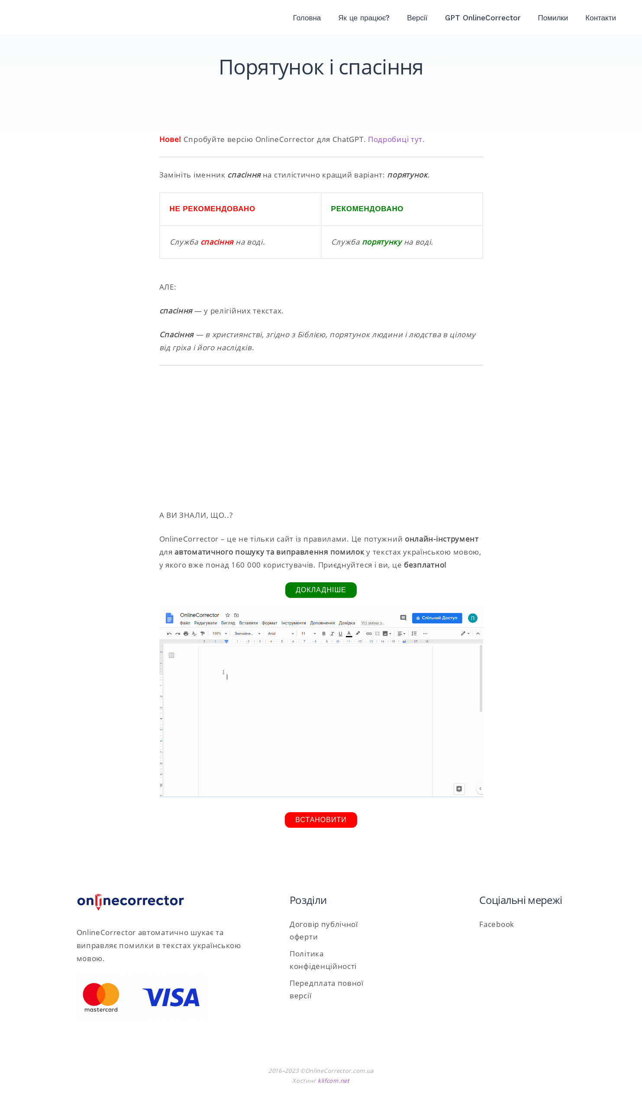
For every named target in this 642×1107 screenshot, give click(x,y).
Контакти (600, 17)
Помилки (553, 17)
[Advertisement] (321, 437)
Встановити (321, 820)
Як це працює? (364, 17)
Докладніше (321, 590)
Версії (417, 17)
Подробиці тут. (396, 139)
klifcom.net (334, 1080)
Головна (307, 17)
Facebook (496, 924)
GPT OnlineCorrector (483, 17)
